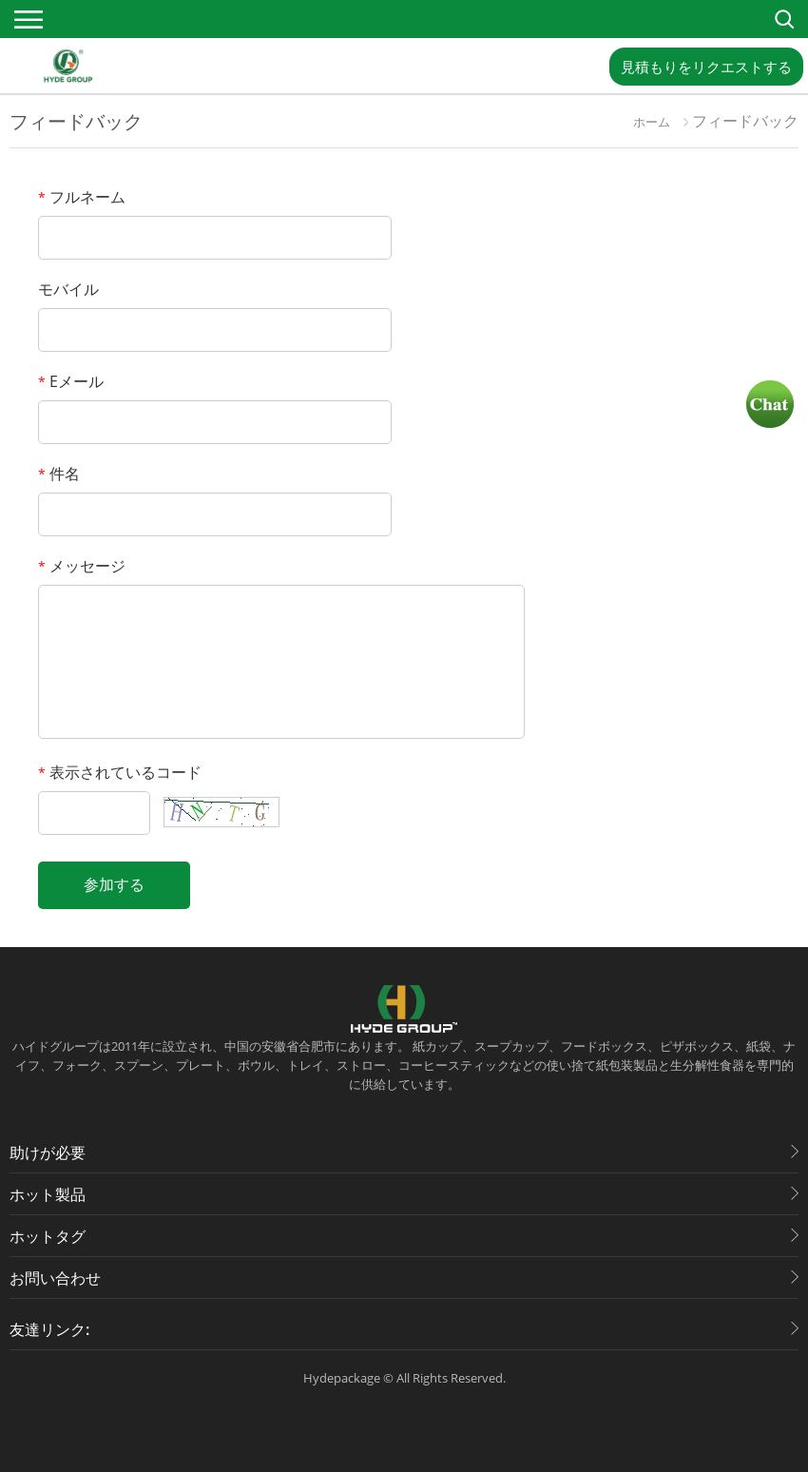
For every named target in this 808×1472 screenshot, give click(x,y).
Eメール (71, 381)
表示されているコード (120, 772)
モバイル (68, 289)
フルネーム (81, 196)
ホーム (651, 121)
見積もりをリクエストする (706, 66)
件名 (59, 473)
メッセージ (81, 565)
